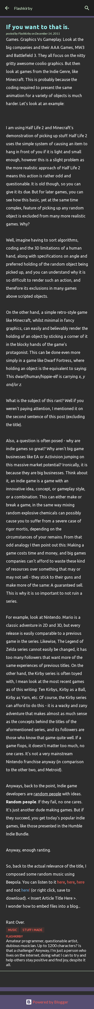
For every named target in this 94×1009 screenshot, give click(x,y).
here (61, 882)
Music (12, 930)
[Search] (87, 8)
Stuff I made (32, 930)
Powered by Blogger (47, 1001)
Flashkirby (23, 8)
